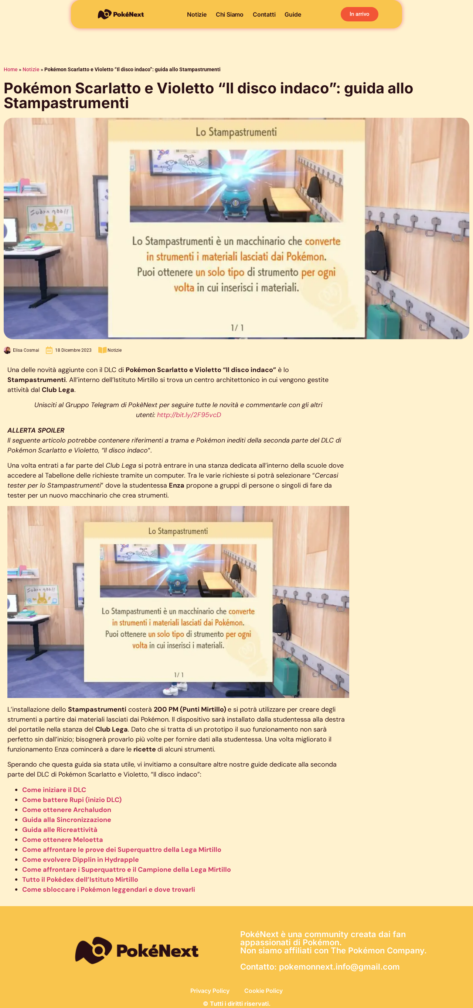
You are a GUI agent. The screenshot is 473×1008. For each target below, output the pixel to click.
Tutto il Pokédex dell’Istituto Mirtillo (80, 879)
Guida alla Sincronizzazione (66, 819)
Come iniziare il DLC (54, 789)
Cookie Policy (263, 990)
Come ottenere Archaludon (66, 809)
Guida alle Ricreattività (60, 829)
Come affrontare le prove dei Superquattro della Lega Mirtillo (121, 849)
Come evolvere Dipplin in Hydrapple (80, 859)
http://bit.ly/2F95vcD (189, 414)
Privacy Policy (209, 990)
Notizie (197, 14)
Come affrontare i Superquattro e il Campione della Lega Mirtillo (126, 869)
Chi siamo (230, 14)
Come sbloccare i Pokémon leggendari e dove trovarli (108, 889)
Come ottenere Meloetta (62, 839)
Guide (293, 14)
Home (11, 69)
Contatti (264, 14)
